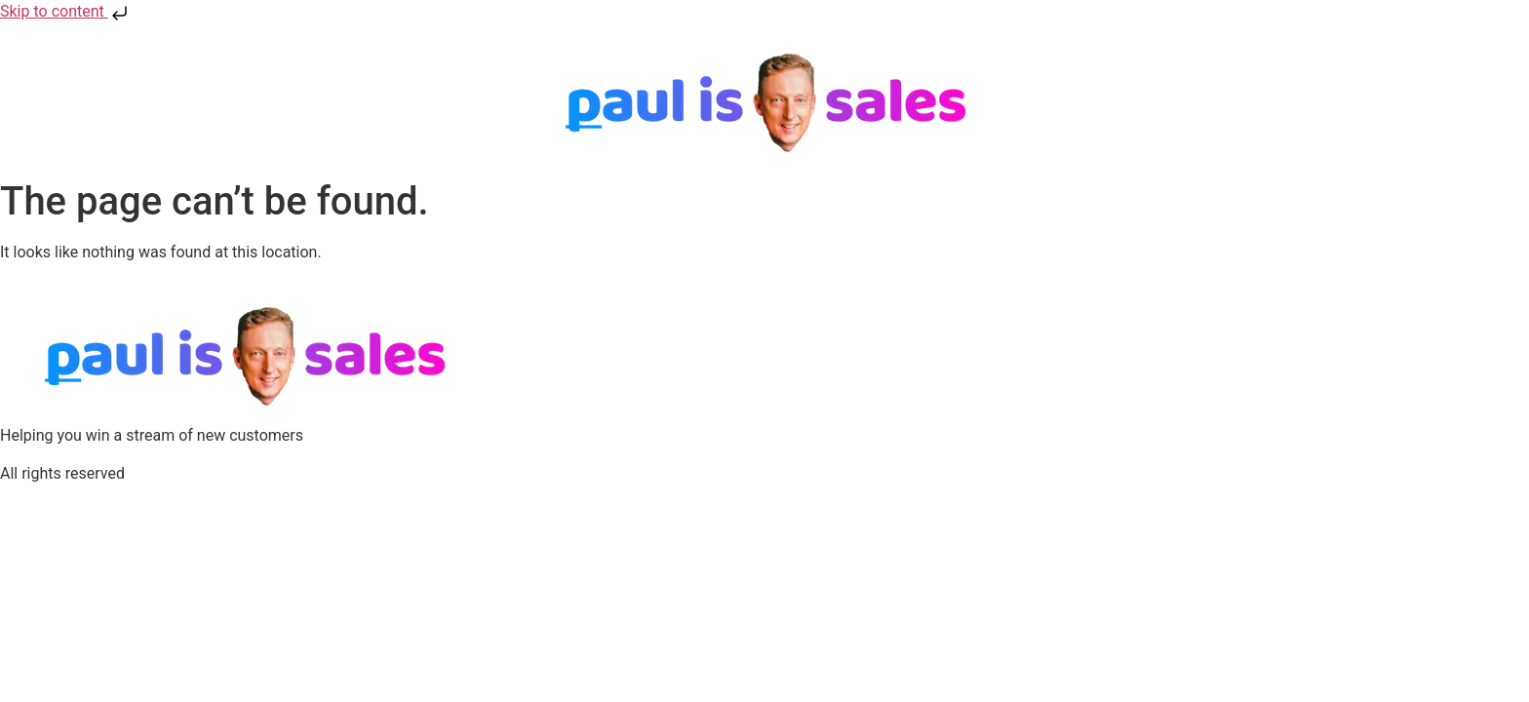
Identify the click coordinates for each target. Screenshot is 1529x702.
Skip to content (66, 11)
